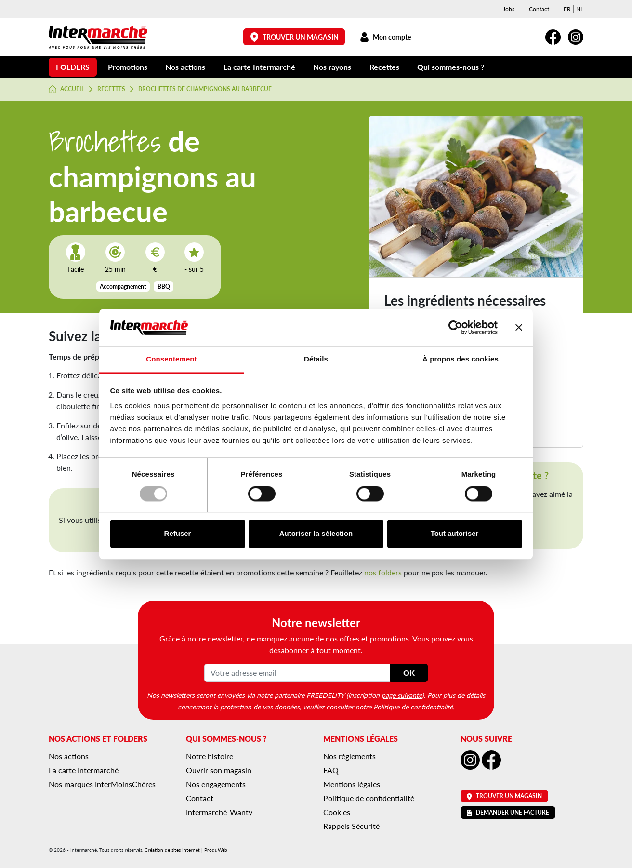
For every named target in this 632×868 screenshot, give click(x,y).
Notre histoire (209, 755)
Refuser (177, 534)
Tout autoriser (455, 534)
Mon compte (385, 37)
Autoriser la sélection (316, 534)
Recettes (384, 66)
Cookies (336, 811)
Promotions (127, 66)
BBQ (164, 286)
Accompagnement (123, 286)
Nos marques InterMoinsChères (102, 783)
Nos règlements (349, 755)
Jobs (508, 9)
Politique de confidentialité (413, 706)
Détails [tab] (316, 359)
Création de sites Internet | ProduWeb (186, 849)
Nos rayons (332, 66)
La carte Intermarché (259, 66)
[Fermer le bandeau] (518, 327)
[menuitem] (567, 9)
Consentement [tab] (171, 359)
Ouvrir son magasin (218, 769)
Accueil (66, 89)
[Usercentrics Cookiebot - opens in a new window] (455, 327)
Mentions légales (351, 783)
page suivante (402, 695)
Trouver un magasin (294, 37)
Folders (73, 66)
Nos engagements (216, 783)
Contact (539, 9)
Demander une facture (508, 812)
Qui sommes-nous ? (450, 66)
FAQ (331, 769)
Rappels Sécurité (351, 825)
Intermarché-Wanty (219, 811)
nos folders (383, 572)
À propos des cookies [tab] (460, 359)
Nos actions (185, 66)
